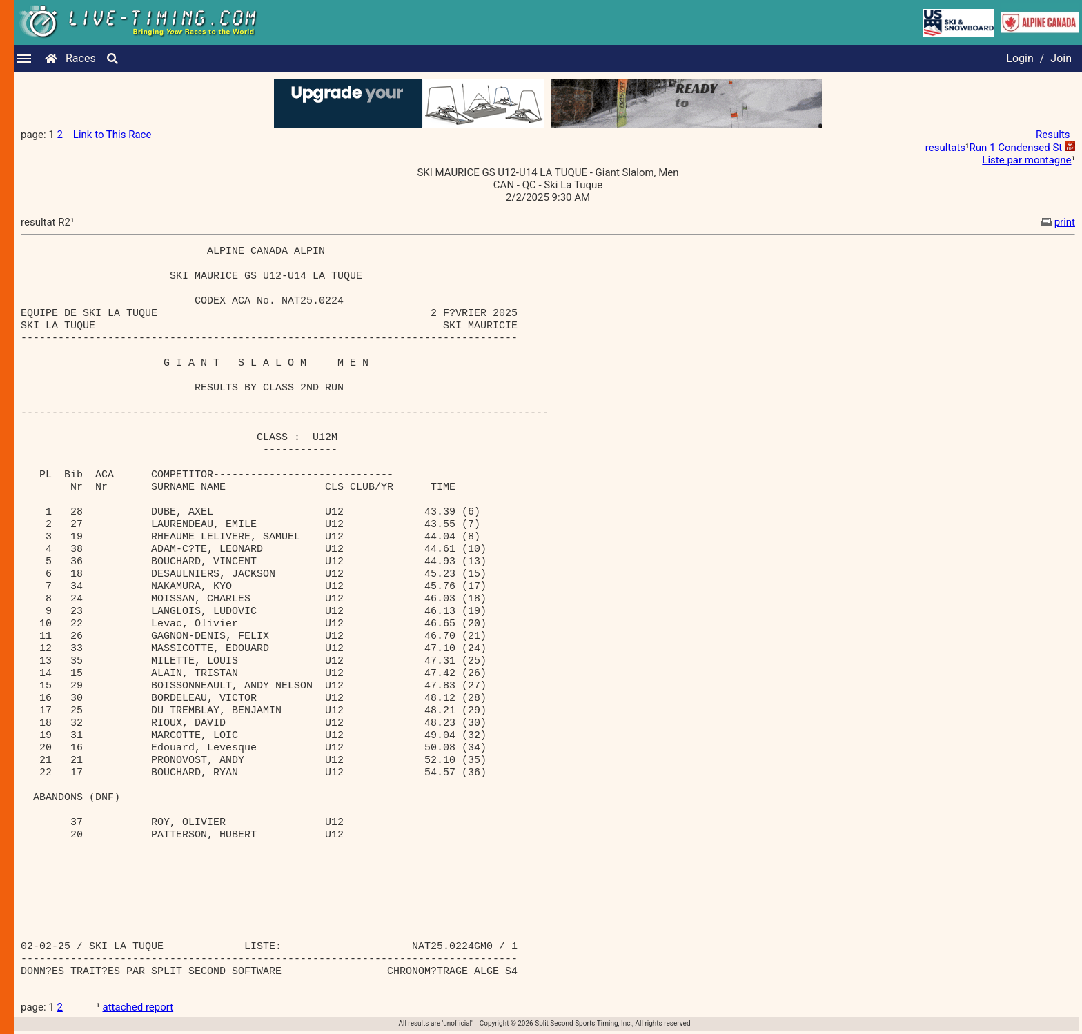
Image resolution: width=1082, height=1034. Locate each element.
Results (1053, 134)
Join (1061, 58)
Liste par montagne (1026, 160)
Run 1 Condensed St (1016, 147)
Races (81, 58)
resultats (945, 147)
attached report (138, 1007)
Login (1019, 58)
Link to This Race (112, 134)
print (1056, 222)
